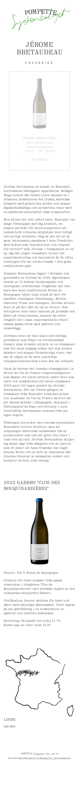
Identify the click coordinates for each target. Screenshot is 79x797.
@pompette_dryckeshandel (55, 757)
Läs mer (10, 726)
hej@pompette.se (30, 757)
